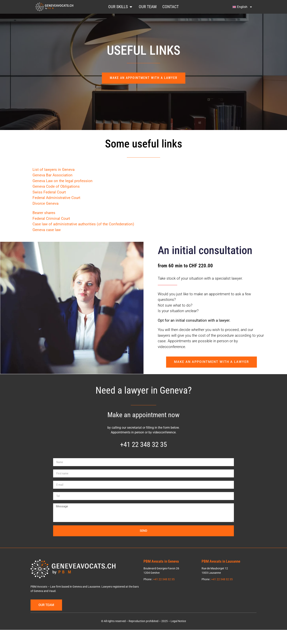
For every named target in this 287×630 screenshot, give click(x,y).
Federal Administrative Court (56, 198)
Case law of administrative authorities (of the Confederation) (83, 224)
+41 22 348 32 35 (143, 445)
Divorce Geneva (45, 203)
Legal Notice (178, 621)
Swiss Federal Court (49, 192)
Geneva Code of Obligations (56, 186)
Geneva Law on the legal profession (63, 181)
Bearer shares (44, 213)
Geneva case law (47, 230)
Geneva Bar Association (53, 175)
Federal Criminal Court (51, 218)
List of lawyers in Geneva (54, 169)
